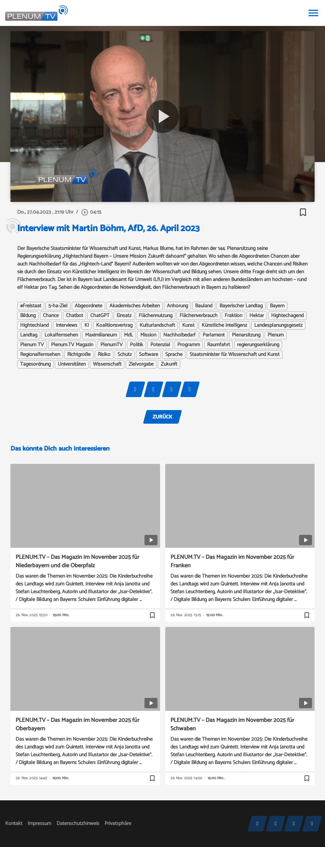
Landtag (28, 335)
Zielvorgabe (141, 364)
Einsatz (124, 316)
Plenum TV (32, 345)
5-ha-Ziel (58, 306)
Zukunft (169, 364)
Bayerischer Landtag (241, 306)
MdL (128, 335)
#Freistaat (30, 306)
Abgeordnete (88, 306)
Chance (51, 316)
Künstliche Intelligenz (224, 325)
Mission (148, 335)
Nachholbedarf (179, 335)
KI (86, 325)
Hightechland (34, 325)
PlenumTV (111, 345)
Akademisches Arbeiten (134, 306)
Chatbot (74, 316)
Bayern (277, 306)
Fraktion (233, 316)
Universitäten (72, 364)
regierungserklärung (258, 345)
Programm (188, 345)
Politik (136, 345)
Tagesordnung (35, 364)
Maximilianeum (101, 335)
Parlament (214, 335)
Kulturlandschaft (157, 325)
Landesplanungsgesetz (278, 325)
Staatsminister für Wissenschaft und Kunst (235, 354)
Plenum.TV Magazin (72, 345)
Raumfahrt (218, 345)
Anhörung (177, 306)
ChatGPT (99, 316)
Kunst (188, 325)
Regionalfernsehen (40, 354)
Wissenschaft (107, 364)
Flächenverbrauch (199, 316)
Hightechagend (287, 316)
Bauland (203, 306)
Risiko (104, 354)
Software (148, 354)
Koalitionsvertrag (114, 325)
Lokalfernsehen (61, 335)
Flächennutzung (155, 316)
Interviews (66, 325)
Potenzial (160, 345)
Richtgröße (79, 354)
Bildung (28, 316)
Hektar (256, 316)
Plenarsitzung (246, 335)
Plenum (276, 335)
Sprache (173, 354)
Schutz (125, 354)
